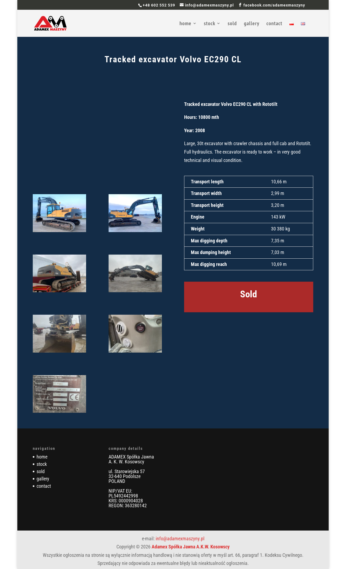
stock (209, 24)
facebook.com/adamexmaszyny (274, 5)
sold (232, 24)
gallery (251, 24)
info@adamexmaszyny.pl (180, 538)
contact (274, 24)
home (185, 24)
